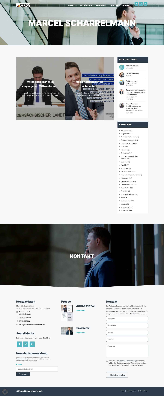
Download (80, 310)
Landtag (114, 5)
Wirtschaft (125, 211)
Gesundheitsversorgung (130, 175)
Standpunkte (126, 201)
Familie (124, 165)
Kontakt (126, 5)
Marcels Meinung (132, 73)
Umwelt (124, 204)
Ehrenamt (125, 153)
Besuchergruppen (128, 140)
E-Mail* (19, 365)
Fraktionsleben (127, 172)
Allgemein (125, 134)
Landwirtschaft (127, 185)
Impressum (131, 391)
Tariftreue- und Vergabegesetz (131, 82)
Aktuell (72, 5)
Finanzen (124, 168)
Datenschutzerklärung (22, 359)
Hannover (125, 178)
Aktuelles (124, 130)
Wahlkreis (100, 5)
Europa (124, 162)
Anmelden (23, 374)
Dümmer (124, 150)
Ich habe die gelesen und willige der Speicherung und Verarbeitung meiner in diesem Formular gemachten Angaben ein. (126, 363)
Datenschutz (143, 391)
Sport (123, 198)
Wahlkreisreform (132, 66)
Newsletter (125, 188)
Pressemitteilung (127, 194)
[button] (5, 392)
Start (122, 391)
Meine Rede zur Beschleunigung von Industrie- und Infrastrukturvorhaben (134, 107)
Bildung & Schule (127, 143)
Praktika (124, 191)
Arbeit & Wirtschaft (128, 137)
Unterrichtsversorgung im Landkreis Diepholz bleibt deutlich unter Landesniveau (135, 93)
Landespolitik (126, 181)
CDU (122, 147)
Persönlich (86, 5)
